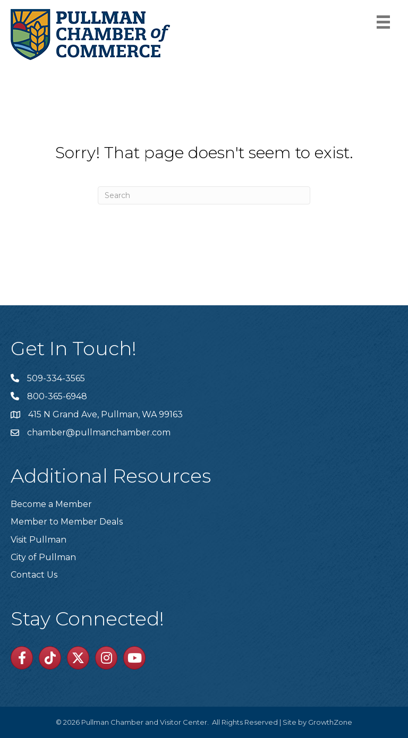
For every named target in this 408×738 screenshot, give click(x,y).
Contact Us (34, 575)
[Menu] (383, 22)
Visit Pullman (38, 540)
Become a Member (51, 504)
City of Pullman (43, 557)
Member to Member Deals (67, 522)
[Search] (204, 195)
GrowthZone (330, 722)
